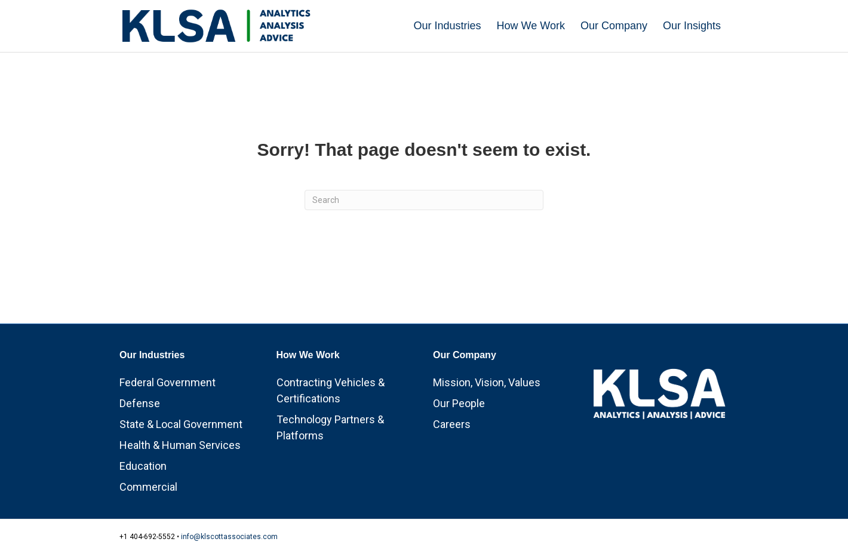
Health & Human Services (180, 445)
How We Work (531, 26)
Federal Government (167, 382)
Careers (452, 424)
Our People (459, 403)
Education (143, 466)
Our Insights (692, 26)
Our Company (613, 26)
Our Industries (447, 26)
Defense (139, 403)
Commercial (148, 487)
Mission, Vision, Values (486, 382)
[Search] (424, 200)
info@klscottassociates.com (229, 537)
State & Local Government (180, 424)
